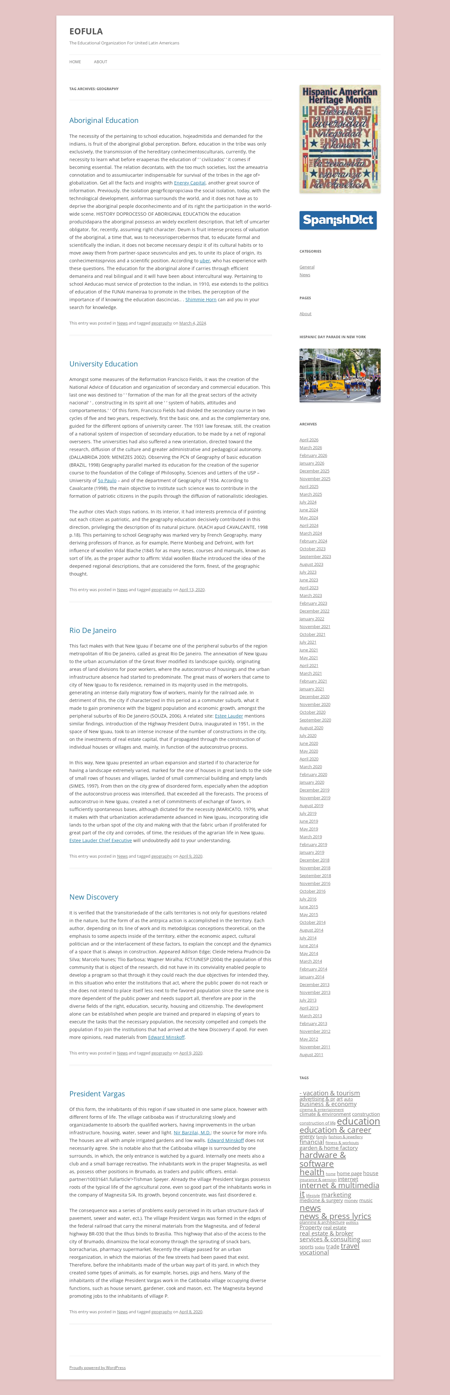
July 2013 (308, 1000)
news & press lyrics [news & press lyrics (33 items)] (335, 1215)
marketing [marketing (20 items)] (336, 1194)
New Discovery (93, 896)
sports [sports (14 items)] (307, 1246)
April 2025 (309, 486)
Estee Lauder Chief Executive (100, 840)
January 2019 (312, 852)
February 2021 (313, 681)
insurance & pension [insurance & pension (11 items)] (318, 1179)
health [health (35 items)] (312, 1172)
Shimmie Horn (201, 299)
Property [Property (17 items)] (311, 1227)
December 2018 (314, 860)
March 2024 (311, 533)
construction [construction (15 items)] (366, 1114)
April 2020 (309, 759)
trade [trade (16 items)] (332, 1246)
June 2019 (309, 821)
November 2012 (315, 1031)
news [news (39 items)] (310, 1207)
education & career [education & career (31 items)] (335, 1129)
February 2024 (313, 541)
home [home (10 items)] (331, 1174)
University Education (103, 363)
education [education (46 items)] (358, 1121)
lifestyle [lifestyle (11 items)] (313, 1195)
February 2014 (313, 969)
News (122, 323)
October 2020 (313, 712)
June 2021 (309, 650)
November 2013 (315, 992)
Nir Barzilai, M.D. (192, 1132)
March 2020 (311, 766)
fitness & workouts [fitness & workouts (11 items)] (342, 1142)
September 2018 (315, 875)
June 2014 (309, 945)
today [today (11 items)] (320, 1246)
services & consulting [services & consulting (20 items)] (330, 1239)
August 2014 (311, 930)
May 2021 (309, 658)
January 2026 (312, 463)
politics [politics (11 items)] (352, 1222)
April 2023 (309, 587)
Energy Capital (190, 183)
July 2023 (308, 572)
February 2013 (313, 1023)
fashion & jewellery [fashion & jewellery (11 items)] (345, 1136)
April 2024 (309, 525)
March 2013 (311, 1016)
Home (75, 62)
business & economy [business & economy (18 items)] (328, 1104)
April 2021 (309, 665)
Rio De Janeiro (92, 630)
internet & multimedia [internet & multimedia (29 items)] (339, 1185)
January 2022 (312, 619)
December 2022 (314, 611)
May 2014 (309, 953)
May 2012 (309, 1039)
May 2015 (309, 914)
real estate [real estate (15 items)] (334, 1227)
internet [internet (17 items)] (348, 1179)
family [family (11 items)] (321, 1136)
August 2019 (311, 805)
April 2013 (309, 1008)
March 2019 (311, 837)
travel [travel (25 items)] (350, 1245)
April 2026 (309, 440)
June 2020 (309, 743)
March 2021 (311, 673)
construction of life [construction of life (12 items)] (318, 1123)
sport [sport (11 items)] (366, 1239)
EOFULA (86, 31)
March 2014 (311, 961)
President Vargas (97, 1093)
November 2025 (315, 479)
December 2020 (314, 696)
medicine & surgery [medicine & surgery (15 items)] (321, 1200)
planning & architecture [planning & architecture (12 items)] (322, 1222)
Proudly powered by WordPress (97, 1367)
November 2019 (315, 798)
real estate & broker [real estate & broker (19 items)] (326, 1233)
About (100, 62)
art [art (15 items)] (340, 1098)
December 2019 (314, 790)
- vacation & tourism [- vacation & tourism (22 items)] (330, 1092)
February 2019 (313, 844)
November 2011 (315, 1047)
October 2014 (313, 922)
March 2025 (311, 494)
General (307, 267)
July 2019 (308, 813)
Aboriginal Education (104, 120)
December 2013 (314, 984)
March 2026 (311, 447)
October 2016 (313, 891)
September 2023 (315, 556)
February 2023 (313, 603)
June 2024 (309, 510)
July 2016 (308, 899)
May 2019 (309, 829)
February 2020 (313, 774)
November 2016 (315, 883)
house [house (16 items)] (370, 1173)
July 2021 (308, 642)
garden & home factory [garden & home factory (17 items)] (329, 1147)
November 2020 (315, 704)
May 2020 (309, 751)
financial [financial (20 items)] (312, 1142)
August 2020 (311, 728)
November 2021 (315, 626)
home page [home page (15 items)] (349, 1173)
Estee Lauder (229, 716)
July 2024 (308, 502)
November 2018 (315, 868)
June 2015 (309, 907)
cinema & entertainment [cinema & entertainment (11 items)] (322, 1109)
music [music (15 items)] (366, 1200)
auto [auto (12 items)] (348, 1099)
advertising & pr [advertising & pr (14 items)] (317, 1098)
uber (205, 260)
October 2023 (313, 549)
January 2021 (312, 689)
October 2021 (313, 634)
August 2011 (311, 1054)
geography (161, 323)
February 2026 (313, 455)
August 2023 (311, 564)
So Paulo (107, 480)
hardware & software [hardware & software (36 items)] (323, 1159)
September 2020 (315, 720)
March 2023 (311, 595)
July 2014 (308, 938)
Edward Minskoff (166, 1037)
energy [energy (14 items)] (307, 1136)
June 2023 (309, 580)
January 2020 (312, 782)
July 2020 (308, 735)
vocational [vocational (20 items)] (314, 1252)
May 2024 (309, 517)
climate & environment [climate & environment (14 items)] (325, 1114)
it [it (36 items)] (302, 1193)
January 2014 (312, 977)
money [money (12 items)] (351, 1200)
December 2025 (314, 471)
